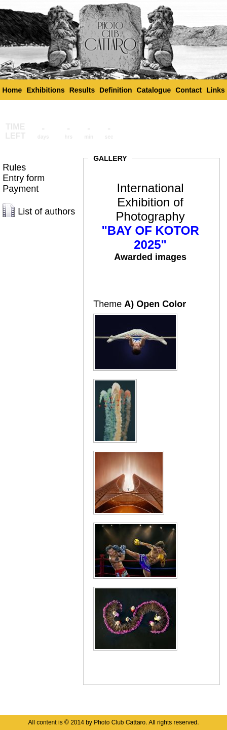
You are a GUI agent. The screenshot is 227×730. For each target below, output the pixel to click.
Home (12, 90)
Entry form (24, 178)
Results (82, 90)
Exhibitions (45, 90)
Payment (21, 189)
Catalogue (154, 90)
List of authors (46, 211)
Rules (14, 167)
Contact (188, 90)
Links (215, 90)
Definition (115, 90)
